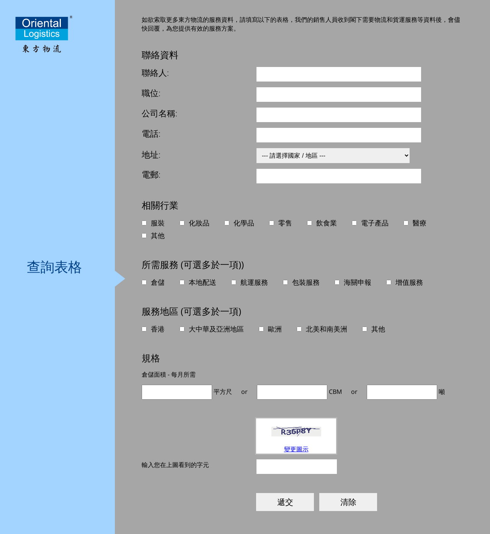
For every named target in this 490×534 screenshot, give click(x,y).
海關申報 (357, 282)
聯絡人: (155, 72)
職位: (151, 92)
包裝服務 (306, 282)
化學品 (244, 222)
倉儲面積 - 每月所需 (169, 374)
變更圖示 (296, 449)
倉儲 (158, 282)
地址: (151, 154)
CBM (335, 391)
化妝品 (199, 222)
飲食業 (326, 222)
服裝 (158, 222)
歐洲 (275, 328)
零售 (285, 222)
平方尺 (223, 391)
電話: (151, 133)
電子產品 (375, 222)
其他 (158, 235)
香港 (158, 328)
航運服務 (254, 282)
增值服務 (409, 282)
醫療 (419, 222)
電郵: (151, 174)
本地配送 (202, 282)
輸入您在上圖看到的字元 (175, 465)
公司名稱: (159, 113)
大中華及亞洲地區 (216, 328)
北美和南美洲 (326, 328)
